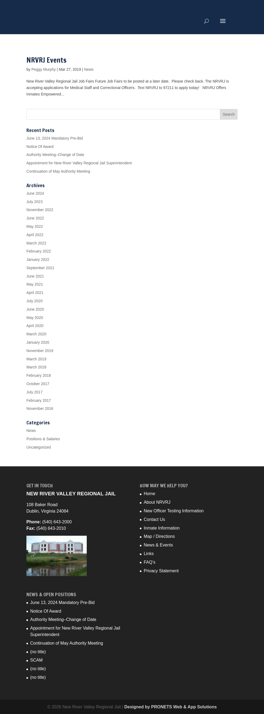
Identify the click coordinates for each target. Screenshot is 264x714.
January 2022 (37, 259)
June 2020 (35, 309)
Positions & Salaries (43, 439)
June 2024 (35, 193)
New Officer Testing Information (174, 511)
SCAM (36, 660)
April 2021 (34, 292)
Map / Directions (159, 536)
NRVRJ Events (46, 60)
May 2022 (34, 226)
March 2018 (36, 367)
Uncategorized (38, 447)
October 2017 (37, 384)
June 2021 (35, 276)
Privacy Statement (161, 571)
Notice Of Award (40, 146)
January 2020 (37, 342)
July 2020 (34, 301)
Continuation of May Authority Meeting (58, 171)
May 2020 (34, 317)
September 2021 (40, 268)
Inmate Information (161, 528)
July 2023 (34, 202)
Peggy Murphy (44, 69)
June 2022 (35, 218)
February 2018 (38, 375)
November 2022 (39, 210)
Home (149, 493)
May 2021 (34, 284)
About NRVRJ (157, 502)
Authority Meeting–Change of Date (55, 154)
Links (149, 553)
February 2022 (38, 251)
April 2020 (34, 326)
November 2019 (39, 351)
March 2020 (36, 334)
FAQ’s (149, 562)
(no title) (38, 651)
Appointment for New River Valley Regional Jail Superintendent (79, 163)
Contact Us (154, 519)
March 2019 (36, 359)
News (88, 69)
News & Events (158, 545)
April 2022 (34, 235)
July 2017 (34, 392)
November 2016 (39, 408)
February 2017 (38, 400)
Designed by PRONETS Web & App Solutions (170, 707)
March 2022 (36, 243)
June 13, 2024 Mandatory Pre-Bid (54, 138)
